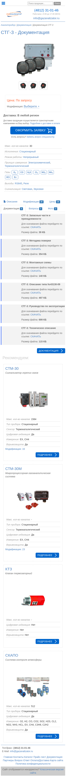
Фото (52, 208)
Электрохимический (39, 162)
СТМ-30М (13, 469)
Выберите (31, 106)
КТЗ (8, 569)
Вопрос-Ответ (22, 760)
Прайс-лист (39, 757)
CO (21, 172)
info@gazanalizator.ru (46, 18)
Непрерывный (31, 157)
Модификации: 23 (15, 549)
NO (44, 172)
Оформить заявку (30, 130)
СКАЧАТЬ (36, 227)
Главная (8, 757)
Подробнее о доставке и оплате (45, 123)
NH (51, 172)
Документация (24, 25)
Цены (54, 201)
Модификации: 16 (15, 449)
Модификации (33, 201)
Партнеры (8, 760)
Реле (26, 183)
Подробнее (44, 454)
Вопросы (35, 208)
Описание (10, 201)
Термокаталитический (17, 166)
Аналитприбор (8, 25)
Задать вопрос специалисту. (41, 137)
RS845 (18, 183)
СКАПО (11, 655)
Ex (15, 177)
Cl (36, 172)
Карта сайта (56, 760)
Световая (27, 189)
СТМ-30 (12, 368)
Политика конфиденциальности (33, 763)
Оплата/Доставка (39, 760)
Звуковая (38, 189)
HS (29, 172)
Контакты (18, 757)
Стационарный (27, 151)
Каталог (28, 757)
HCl (8, 177)
